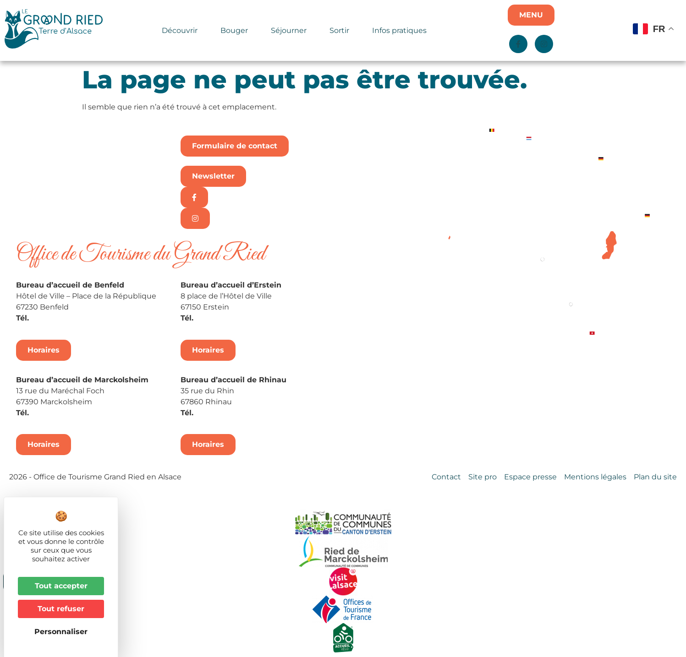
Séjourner (291, 30)
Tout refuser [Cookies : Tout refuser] (61, 608)
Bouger (236, 30)
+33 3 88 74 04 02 (64, 318)
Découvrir (182, 30)
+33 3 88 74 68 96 (229, 412)
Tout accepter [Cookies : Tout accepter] (61, 585)
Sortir (341, 30)
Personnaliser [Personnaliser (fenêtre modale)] (61, 631)
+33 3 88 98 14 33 (228, 318)
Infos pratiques (399, 30)
